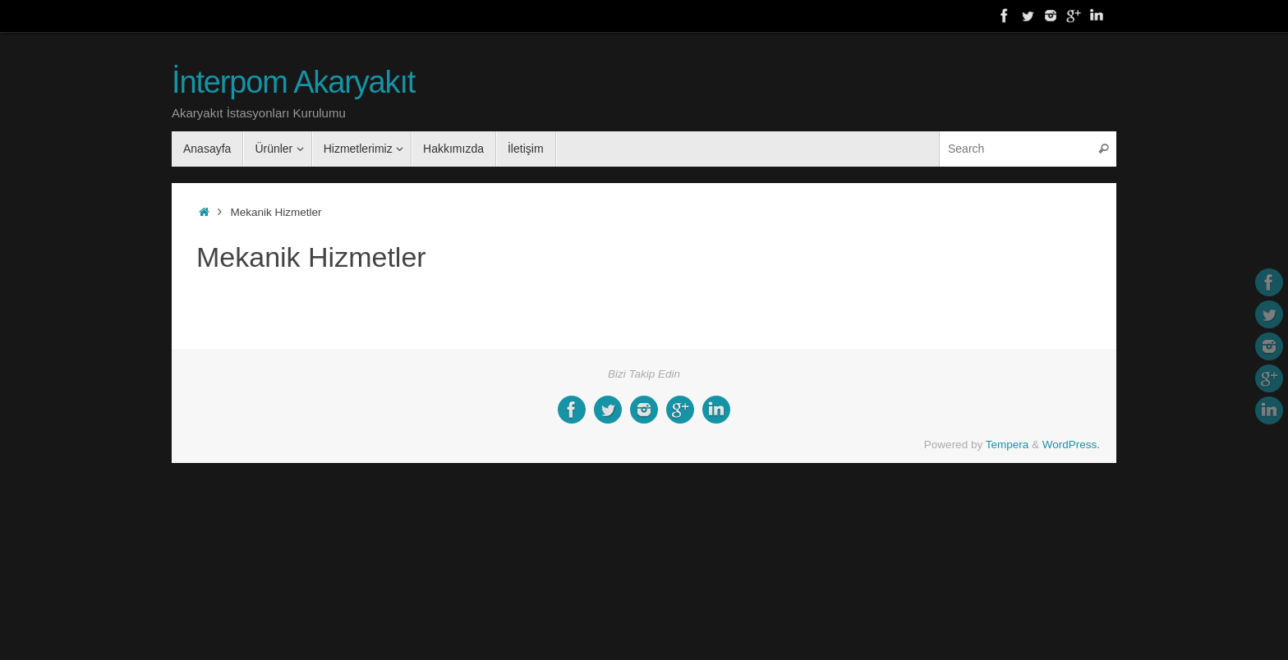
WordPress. (1071, 444)
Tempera (1007, 444)
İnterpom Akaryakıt (293, 82)
